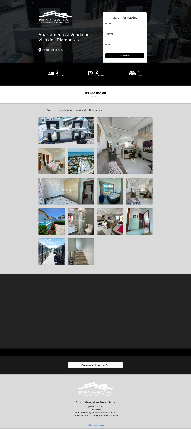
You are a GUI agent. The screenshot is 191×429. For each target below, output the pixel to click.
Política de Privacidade (95, 425)
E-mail (108, 44)
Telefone (109, 33)
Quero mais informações (95, 365)
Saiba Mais (125, 55)
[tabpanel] (95, 230)
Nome (108, 23)
